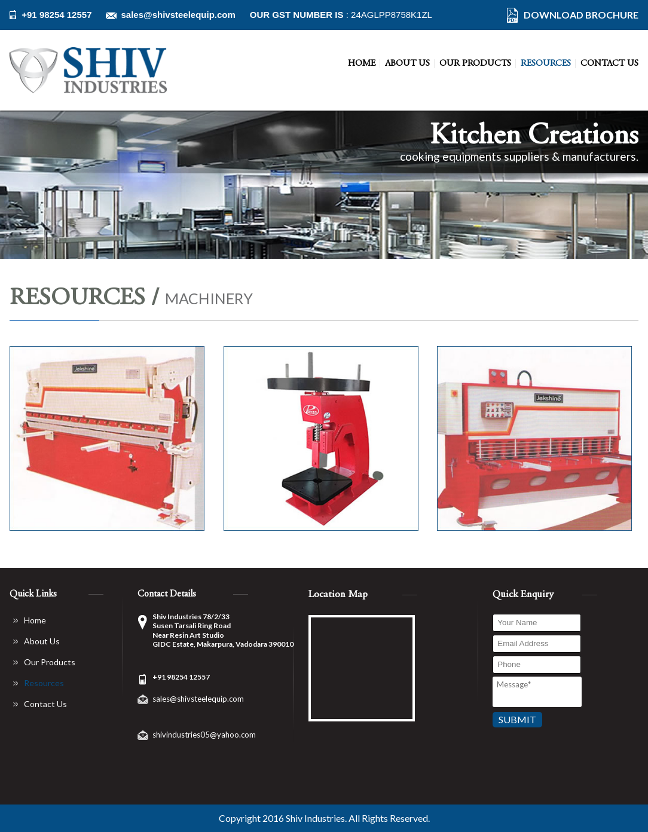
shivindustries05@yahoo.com (204, 734)
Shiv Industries (315, 818)
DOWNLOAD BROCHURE (581, 15)
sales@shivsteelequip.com (178, 14)
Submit (517, 719)
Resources (546, 63)
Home (361, 63)
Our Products (475, 63)
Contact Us (609, 63)
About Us (407, 63)
